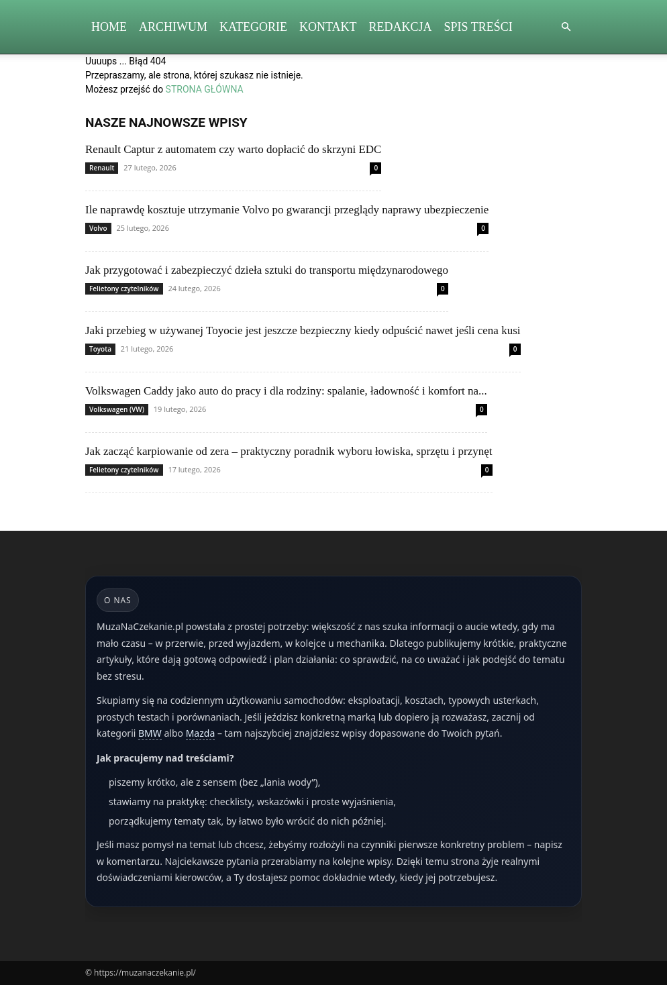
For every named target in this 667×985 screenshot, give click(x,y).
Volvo (98, 228)
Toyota (100, 349)
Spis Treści (478, 27)
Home (109, 27)
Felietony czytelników (124, 288)
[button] (566, 27)
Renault (101, 167)
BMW (150, 733)
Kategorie (253, 27)
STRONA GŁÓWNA (205, 89)
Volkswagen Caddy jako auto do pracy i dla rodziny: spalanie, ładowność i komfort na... (286, 390)
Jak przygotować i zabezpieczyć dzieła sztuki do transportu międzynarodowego (266, 270)
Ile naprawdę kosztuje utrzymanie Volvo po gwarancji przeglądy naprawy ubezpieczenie (287, 209)
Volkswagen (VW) (116, 409)
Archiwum (173, 27)
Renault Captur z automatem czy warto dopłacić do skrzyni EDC (233, 149)
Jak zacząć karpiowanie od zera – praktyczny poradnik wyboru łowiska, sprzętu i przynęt (289, 451)
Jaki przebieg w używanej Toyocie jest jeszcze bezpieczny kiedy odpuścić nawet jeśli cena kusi (303, 330)
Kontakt (328, 27)
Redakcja (400, 27)
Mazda (200, 733)
